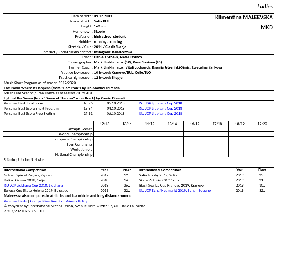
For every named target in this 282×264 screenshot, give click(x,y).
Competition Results (46, 201)
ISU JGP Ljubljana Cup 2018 (160, 103)
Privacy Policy (76, 201)
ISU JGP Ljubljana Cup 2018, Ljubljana (33, 185)
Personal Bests (15, 201)
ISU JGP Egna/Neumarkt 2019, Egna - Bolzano (175, 190)
